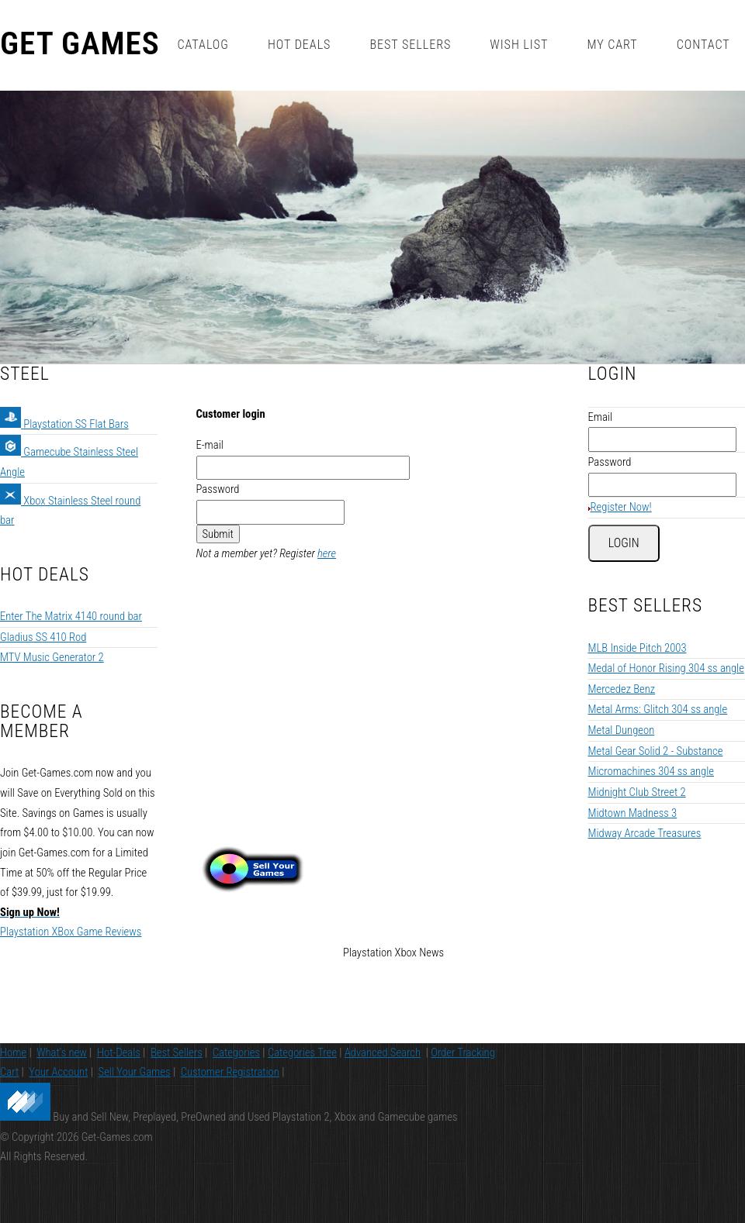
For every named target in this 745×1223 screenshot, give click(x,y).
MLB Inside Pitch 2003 (637, 590)
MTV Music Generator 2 (52, 600)
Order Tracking (463, 1063)
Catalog (202, 44)
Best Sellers (410, 44)
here (326, 496)
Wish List (519, 44)
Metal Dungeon (621, 673)
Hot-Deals (118, 1063)
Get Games (80, 44)
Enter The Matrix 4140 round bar (71, 559)
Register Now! (621, 449)
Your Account (58, 1083)
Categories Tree (302, 1063)
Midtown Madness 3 (632, 755)
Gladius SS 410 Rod (43, 579)
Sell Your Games (135, 1083)
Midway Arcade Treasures (645, 776)
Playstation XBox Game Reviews (70, 874)
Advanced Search (383, 1063)
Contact (703, 44)
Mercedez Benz (622, 631)
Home (13, 1063)
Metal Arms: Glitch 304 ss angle (658, 652)
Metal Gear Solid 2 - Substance (655, 693)
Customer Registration (230, 1083)
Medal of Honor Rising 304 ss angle (666, 611)
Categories (236, 1063)
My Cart (612, 44)
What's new (61, 1063)
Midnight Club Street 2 (637, 735)
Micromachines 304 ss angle (651, 714)
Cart (9, 1083)
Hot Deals (299, 44)
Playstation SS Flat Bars (64, 366)
